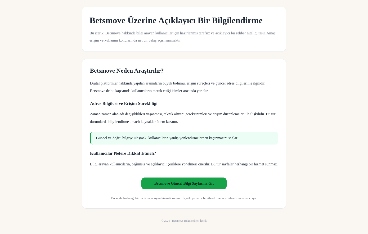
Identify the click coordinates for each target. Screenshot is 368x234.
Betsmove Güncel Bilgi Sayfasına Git (184, 183)
